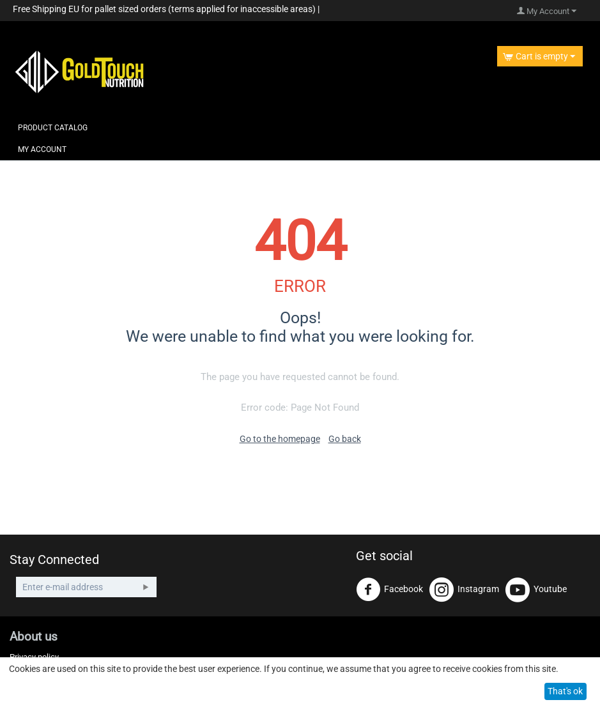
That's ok (565, 691)
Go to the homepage (280, 439)
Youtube (536, 589)
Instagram (464, 589)
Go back (344, 439)
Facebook (389, 589)
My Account (42, 149)
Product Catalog (53, 127)
